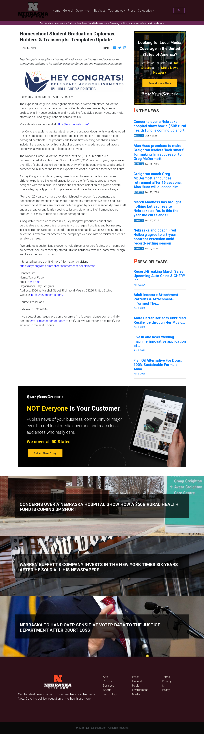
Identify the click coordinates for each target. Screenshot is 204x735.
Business (99, 10)
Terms (166, 677)
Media (136, 694)
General (68, 10)
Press (131, 10)
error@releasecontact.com (47, 321)
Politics (107, 681)
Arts (105, 677)
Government (83, 10)
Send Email (35, 282)
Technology (110, 694)
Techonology (116, 10)
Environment (140, 690)
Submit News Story (160, 83)
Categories (145, 10)
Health (136, 685)
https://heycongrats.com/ (73, 124)
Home (57, 10)
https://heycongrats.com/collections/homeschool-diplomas (57, 266)
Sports (107, 690)
